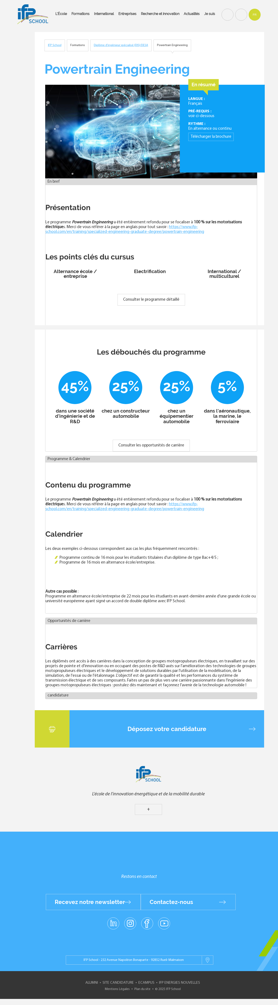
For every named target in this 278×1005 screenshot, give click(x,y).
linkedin (113, 920)
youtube (164, 923)
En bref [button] (54, 182)
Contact (240, 14)
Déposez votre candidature (166, 728)
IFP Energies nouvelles (179, 983)
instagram (130, 923)
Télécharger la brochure (211, 137)
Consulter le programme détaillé (151, 300)
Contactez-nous (171, 902)
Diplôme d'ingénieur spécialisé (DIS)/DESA (121, 45)
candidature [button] (58, 695)
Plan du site (142, 989)
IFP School (54, 45)
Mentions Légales (117, 989)
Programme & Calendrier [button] (69, 459)
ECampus (146, 983)
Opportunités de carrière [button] (69, 621)
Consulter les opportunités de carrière (151, 445)
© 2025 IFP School (168, 989)
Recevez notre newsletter (90, 902)
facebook (147, 923)
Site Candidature (118, 983)
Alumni (91, 983)
